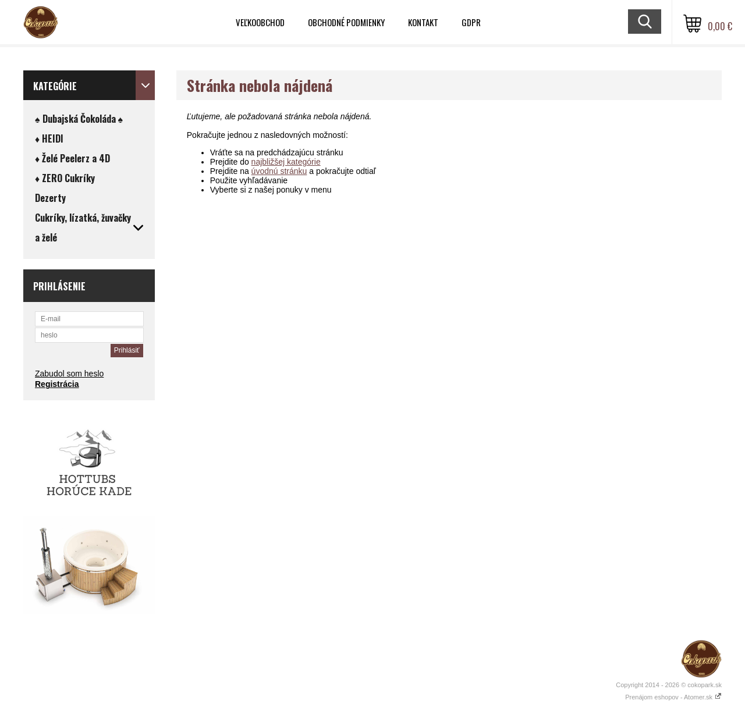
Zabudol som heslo (69, 373)
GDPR (471, 22)
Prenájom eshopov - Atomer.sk (673, 697)
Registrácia (57, 384)
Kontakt (423, 22)
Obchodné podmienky (346, 22)
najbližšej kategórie (286, 161)
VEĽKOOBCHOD (260, 22)
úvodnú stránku (279, 171)
